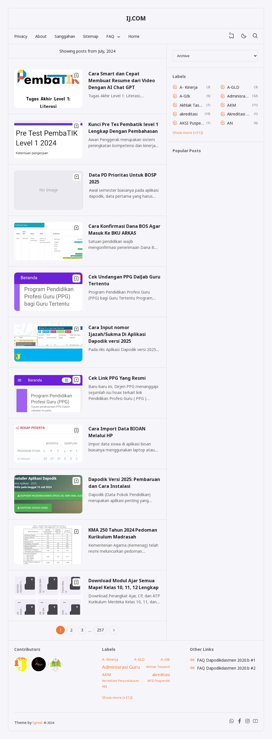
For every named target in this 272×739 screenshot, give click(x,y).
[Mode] (243, 36)
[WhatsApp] (231, 722)
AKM (231, 105)
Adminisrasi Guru (238, 96)
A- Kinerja (189, 87)
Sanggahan (65, 36)
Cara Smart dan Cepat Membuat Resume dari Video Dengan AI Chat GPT (121, 80)
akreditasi (189, 114)
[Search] (255, 36)
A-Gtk (185, 96)
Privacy (20, 36)
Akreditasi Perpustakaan (239, 114)
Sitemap (90, 36)
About (41, 36)
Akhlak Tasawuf (192, 105)
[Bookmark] (76, 75)
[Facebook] (239, 722)
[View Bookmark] (231, 36)
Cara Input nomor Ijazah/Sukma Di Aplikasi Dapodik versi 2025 (117, 334)
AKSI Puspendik (192, 123)
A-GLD (233, 87)
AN (230, 123)
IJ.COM (136, 18)
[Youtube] (255, 722)
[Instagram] (247, 722)
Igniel (37, 722)
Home (134, 36)
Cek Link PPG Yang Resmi (117, 378)
